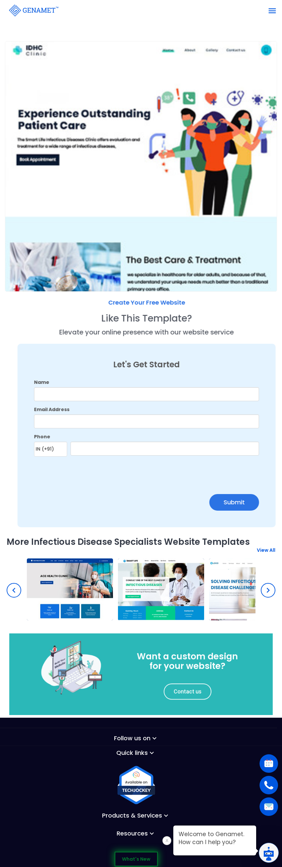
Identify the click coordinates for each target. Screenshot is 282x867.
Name (56, 382)
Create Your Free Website (161, 302)
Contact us (178, 687)
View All (266, 554)
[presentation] (88, 473)
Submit (249, 502)
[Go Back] (33, 10)
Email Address (67, 409)
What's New (136, 859)
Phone (57, 436)
